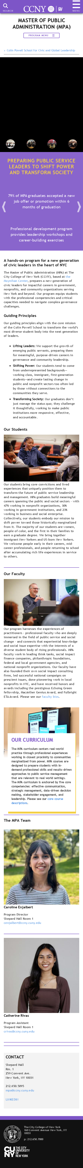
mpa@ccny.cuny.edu (20, 1090)
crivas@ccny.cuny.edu (19, 1031)
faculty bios (50, 697)
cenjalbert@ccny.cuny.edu (22, 923)
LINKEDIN (12, 1099)
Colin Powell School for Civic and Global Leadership (41, 50)
